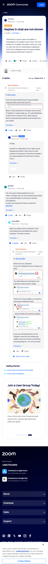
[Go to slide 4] (26, 435)
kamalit (10, 186)
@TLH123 (11, 95)
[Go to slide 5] (30, 435)
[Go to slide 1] (17, 435)
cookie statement (22, 551)
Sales (6, 512)
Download (8, 503)
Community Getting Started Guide (20, 370)
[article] (24, 108)
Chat (5, 12)
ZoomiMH (15, 221)
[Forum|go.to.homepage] (17, 5)
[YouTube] (19, 536)
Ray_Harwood (13, 85)
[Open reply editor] (24, 70)
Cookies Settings (24, 561)
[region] (24, 553)
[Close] (43, 544)
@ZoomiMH (20, 259)
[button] (3, 5)
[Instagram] (24, 536)
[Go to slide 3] (23, 435)
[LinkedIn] (9, 536)
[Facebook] (30, 536)
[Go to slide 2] (20, 435)
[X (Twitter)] (14, 536)
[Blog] (3, 536)
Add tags (9, 206)
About (6, 494)
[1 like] (15, 61)
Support (7, 521)
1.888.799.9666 (9, 465)
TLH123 (11, 19)
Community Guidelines (15, 374)
